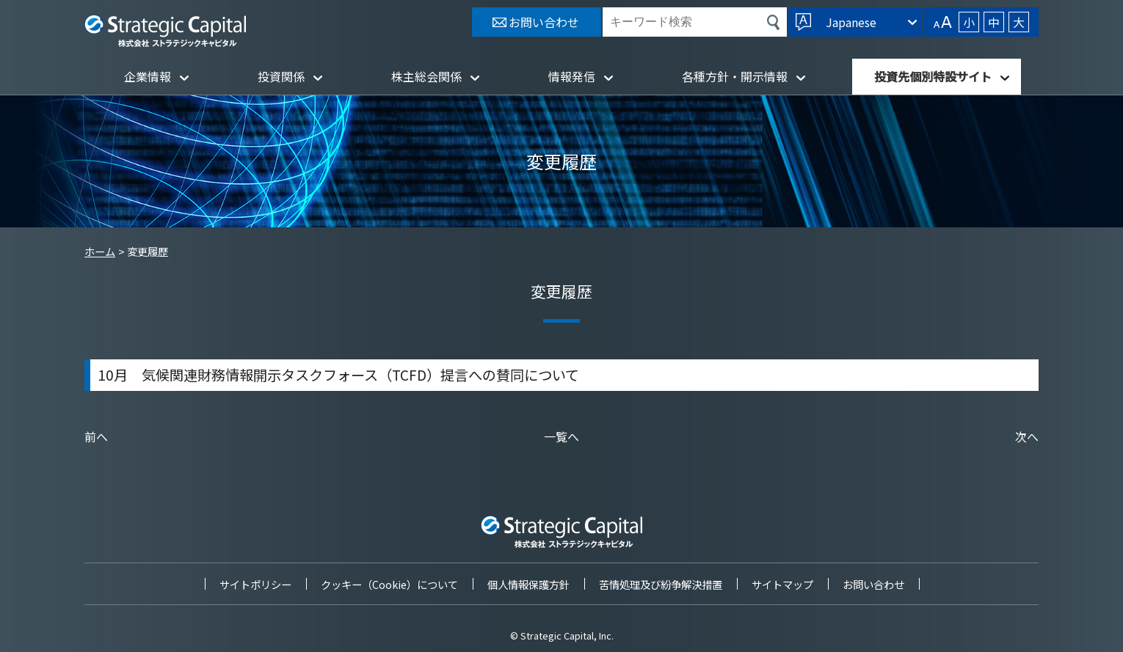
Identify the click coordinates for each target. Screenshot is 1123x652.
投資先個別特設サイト (933, 76)
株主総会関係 (426, 76)
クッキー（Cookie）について (389, 584)
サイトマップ (782, 584)
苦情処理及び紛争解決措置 (660, 584)
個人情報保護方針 (528, 584)
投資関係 (281, 76)
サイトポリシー (255, 584)
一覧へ (561, 436)
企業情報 (147, 76)
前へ (96, 436)
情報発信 (571, 76)
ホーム (99, 251)
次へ (1027, 436)
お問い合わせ (873, 584)
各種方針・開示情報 (735, 76)
